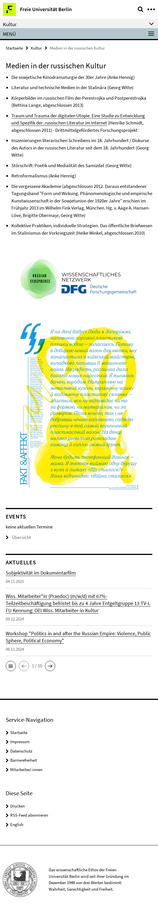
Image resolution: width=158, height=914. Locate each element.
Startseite (14, 48)
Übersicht (18, 537)
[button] (11, 666)
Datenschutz (21, 751)
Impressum (20, 741)
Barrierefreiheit (23, 760)
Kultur (36, 48)
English (16, 824)
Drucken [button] (17, 806)
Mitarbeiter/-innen (26, 769)
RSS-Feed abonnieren (29, 815)
